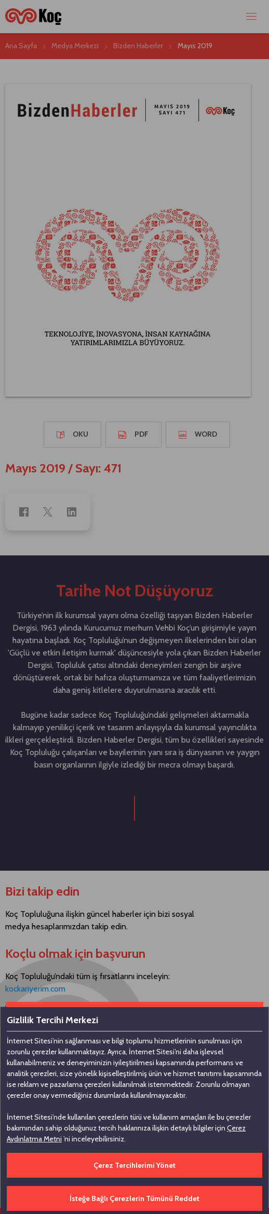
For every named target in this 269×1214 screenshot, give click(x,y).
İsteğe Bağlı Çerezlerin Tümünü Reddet (134, 1198)
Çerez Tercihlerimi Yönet (134, 1165)
